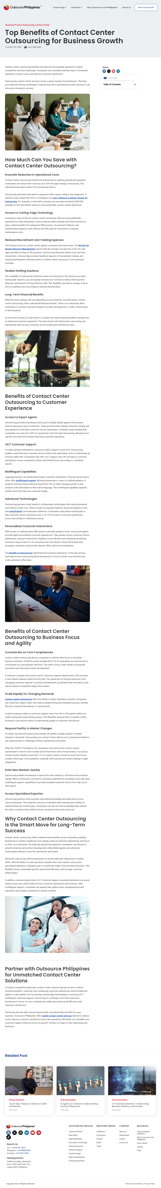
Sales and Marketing (77, 1157)
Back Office (73, 1135)
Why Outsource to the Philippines (102, 7)
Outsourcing (59, 7)
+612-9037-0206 (22, 1153)
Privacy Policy (149, 1184)
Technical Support (76, 1150)
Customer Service (75, 1132)
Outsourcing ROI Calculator (143, 1133)
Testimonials (124, 1135)
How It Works (142, 1143)
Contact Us (123, 1143)
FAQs (139, 1150)
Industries (76, 7)
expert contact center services (57, 1016)
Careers (122, 1139)
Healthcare (100, 1132)
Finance (99, 1139)
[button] (104, 71)
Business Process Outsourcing (19, 25)
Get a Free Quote (146, 7)
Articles (140, 1147)
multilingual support (26, 480)
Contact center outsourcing (18, 699)
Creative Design (75, 1153)
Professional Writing (76, 1161)
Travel (98, 1146)
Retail (98, 1143)
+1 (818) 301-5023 (17, 1148)
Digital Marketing (75, 1139)
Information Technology (78, 1143)
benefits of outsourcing (20, 553)
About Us (126, 7)
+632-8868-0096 (23, 1150)
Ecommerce (101, 1135)
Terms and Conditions (133, 1184)
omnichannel (15, 511)
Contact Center (42, 25)
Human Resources (76, 1146)
